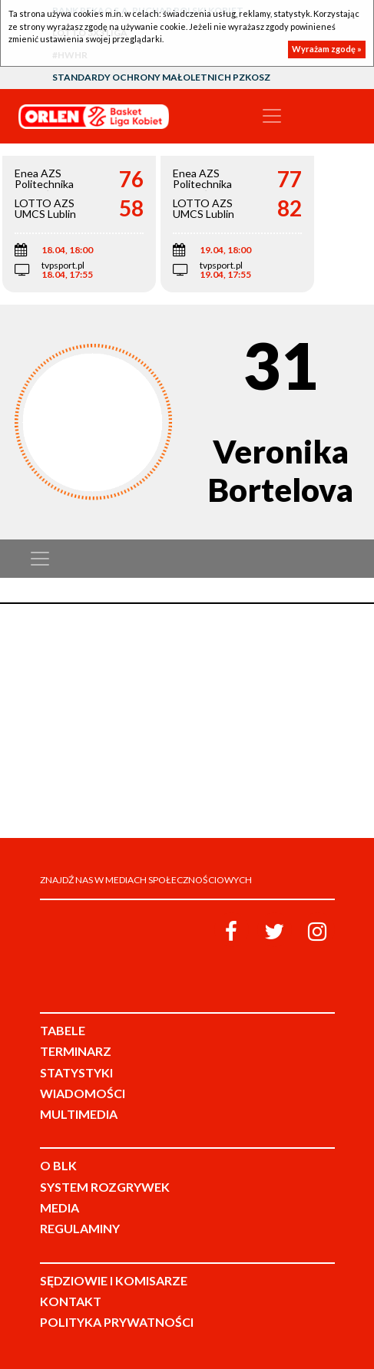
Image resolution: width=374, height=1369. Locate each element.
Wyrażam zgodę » (327, 49)
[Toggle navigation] (271, 116)
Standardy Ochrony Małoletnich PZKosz (161, 77)
